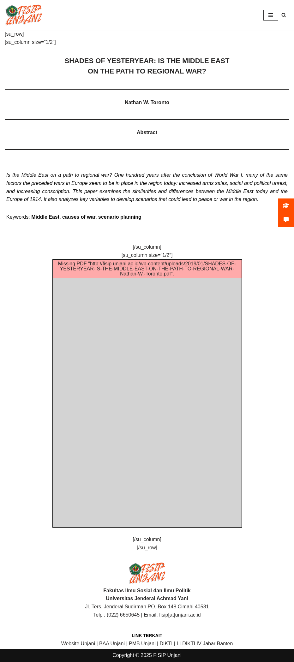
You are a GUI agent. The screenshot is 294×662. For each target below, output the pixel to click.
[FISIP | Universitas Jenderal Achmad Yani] (24, 15)
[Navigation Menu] (270, 15)
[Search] (283, 15)
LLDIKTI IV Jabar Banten (205, 643)
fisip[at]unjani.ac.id (180, 615)
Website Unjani (78, 643)
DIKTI (166, 643)
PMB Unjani (142, 643)
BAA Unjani (112, 643)
